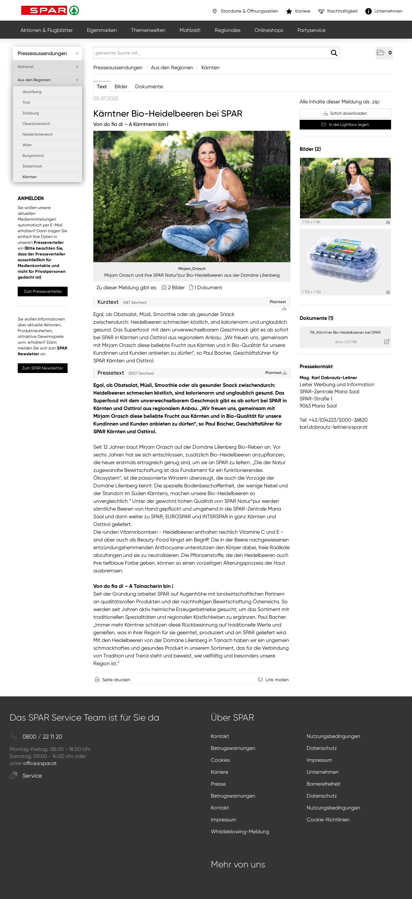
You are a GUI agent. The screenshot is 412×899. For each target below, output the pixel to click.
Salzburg (31, 113)
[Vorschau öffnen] (191, 196)
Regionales (227, 30)
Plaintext (275, 372)
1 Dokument (208, 287)
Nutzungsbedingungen (333, 736)
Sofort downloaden (345, 113)
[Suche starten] (334, 53)
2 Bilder (176, 287)
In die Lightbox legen (345, 124)
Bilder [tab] (121, 86)
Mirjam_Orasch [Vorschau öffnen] (192, 268)
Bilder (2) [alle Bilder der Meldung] (310, 149)
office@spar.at (40, 763)
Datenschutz (322, 748)
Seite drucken (116, 679)
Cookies (220, 760)
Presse (218, 784)
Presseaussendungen (48, 53)
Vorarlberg (32, 92)
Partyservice (311, 30)
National (48, 66)
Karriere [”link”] (298, 11)
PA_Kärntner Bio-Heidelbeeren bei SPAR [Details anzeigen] (345, 332)
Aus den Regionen (48, 80)
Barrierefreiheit (324, 784)
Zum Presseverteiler (43, 291)
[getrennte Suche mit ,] (216, 53)
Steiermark (32, 166)
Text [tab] (102, 86)
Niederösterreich (38, 134)
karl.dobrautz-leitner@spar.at (334, 427)
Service (26, 776)
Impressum (319, 760)
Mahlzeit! (190, 30)
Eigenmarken (102, 30)
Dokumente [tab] (149, 86)
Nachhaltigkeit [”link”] (338, 11)
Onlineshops (269, 30)
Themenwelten (148, 30)
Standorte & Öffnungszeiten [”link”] (244, 11)
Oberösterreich (36, 123)
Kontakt (220, 736)
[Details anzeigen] (388, 222)
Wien (27, 145)
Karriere (219, 772)
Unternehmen (323, 772)
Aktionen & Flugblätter (47, 30)
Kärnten (30, 177)
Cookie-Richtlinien (328, 820)
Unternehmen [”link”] (383, 11)
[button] (384, 53)
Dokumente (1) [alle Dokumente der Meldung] (316, 318)
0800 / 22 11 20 (36, 737)
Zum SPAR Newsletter (42, 368)
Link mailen (277, 679)
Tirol (26, 102)
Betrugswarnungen (233, 748)
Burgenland (33, 155)
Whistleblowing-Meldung (240, 831)
